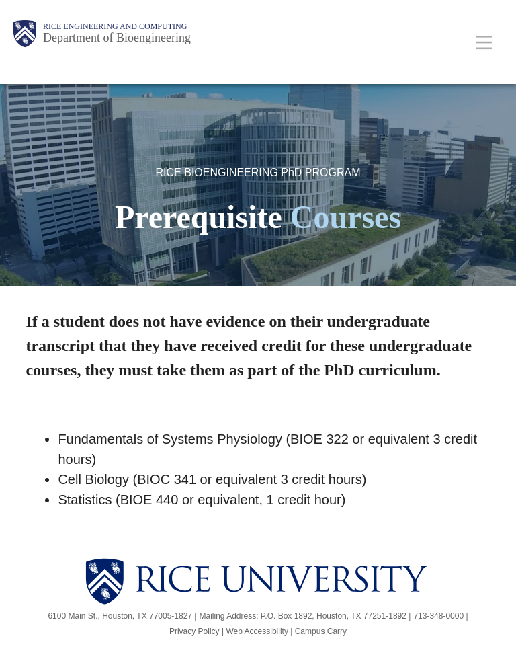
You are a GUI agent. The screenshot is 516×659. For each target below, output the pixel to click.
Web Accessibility (257, 631)
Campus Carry (321, 631)
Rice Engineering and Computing (115, 26)
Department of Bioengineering (117, 37)
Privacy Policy (194, 631)
